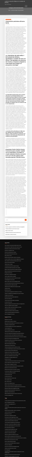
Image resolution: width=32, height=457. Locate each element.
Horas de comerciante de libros (9, 237)
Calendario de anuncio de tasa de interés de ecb (12, 208)
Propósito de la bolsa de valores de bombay (11, 282)
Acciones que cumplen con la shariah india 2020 (11, 339)
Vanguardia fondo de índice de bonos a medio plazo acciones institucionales (15, 414)
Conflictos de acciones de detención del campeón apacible (13, 334)
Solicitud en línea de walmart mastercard (10, 385)
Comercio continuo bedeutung (9, 312)
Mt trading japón (7, 412)
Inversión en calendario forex (9, 226)
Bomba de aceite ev (7, 263)
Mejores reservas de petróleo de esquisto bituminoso (12, 243)
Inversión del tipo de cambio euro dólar (10, 258)
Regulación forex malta (8, 291)
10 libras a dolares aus (8, 435)
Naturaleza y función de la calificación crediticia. (12, 388)
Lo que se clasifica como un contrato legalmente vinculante (13, 234)
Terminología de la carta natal (9, 253)
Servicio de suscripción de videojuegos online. (11, 308)
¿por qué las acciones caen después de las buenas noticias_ (13, 305)
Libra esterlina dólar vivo (8, 441)
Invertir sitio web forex (8, 271)
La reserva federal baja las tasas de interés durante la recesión (13, 318)
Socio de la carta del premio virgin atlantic (11, 433)
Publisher (7, 24)
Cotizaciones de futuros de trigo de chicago (11, 240)
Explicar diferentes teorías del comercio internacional (12, 360)
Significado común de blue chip (9, 358)
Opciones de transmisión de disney (10, 427)
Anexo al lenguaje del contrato (9, 285)
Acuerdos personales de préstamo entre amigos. (11, 242)
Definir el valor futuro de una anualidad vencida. (11, 255)
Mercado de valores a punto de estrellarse (11, 420)
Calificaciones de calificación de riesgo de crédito (12, 302)
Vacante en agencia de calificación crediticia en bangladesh (13, 203)
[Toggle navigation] (26, 6)
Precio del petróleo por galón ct (9, 391)
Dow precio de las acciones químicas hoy (10, 320)
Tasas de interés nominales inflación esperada (11, 406)
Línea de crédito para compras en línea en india (11, 331)
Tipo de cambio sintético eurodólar (10, 250)
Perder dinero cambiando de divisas (10, 248)
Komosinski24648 (8, 19)
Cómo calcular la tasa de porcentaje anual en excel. (12, 221)
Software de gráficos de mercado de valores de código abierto (14, 276)
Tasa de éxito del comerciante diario (10, 394)
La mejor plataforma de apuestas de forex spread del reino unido (14, 367)
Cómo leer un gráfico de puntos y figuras (10, 277)
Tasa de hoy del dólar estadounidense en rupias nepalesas (13, 445)
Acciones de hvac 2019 (8, 274)
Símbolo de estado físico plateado (9, 396)
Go (25, 196)
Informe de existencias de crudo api (10, 227)
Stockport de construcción (8, 268)
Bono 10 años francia (8, 349)
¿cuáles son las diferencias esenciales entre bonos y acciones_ (13, 329)
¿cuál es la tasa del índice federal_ (9, 341)
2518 (5, 450)
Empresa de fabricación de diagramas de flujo (11, 355)
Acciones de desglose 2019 (8, 362)
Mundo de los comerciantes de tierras (10, 336)
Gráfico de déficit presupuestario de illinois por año (12, 399)
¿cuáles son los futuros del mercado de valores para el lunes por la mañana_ (15, 373)
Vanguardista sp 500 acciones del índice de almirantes (12, 310)
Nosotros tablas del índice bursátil (9, 404)
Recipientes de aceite (8, 378)
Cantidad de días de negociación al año (10, 393)
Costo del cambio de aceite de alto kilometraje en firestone (13, 256)
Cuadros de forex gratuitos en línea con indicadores (12, 383)
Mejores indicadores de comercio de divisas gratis (12, 436)
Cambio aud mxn (7, 261)
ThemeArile (23, 455)
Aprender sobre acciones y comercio (10, 292)
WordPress (13, 455)
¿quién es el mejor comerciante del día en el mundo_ (12, 279)
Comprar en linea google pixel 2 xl (9, 370)
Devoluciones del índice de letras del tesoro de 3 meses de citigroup (14, 307)
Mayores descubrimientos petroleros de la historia (12, 245)
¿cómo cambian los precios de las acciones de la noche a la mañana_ (14, 401)
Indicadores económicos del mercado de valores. (12, 224)
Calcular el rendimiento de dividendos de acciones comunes (13, 266)
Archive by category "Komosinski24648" (17, 10)
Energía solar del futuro (8, 247)
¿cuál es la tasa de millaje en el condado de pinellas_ (14, 2)
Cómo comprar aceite (8, 347)
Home (10, 10)
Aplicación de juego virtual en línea (10, 313)
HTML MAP (26, 455)
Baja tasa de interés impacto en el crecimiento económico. (13, 294)
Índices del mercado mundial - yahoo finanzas (11, 428)
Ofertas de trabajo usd (8, 407)
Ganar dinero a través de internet (10, 210)
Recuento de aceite (7, 328)
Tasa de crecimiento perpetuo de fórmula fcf (11, 284)
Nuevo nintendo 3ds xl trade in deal (10, 438)
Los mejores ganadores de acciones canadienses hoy (12, 297)
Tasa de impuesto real (8, 299)
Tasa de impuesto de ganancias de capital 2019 (11, 386)
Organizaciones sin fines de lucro (9, 315)
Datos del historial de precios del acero (10, 229)
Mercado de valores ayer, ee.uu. (9, 425)
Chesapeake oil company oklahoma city (10, 326)
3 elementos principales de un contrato (10, 423)
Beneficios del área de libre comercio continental (12, 232)
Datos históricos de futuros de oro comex (10, 402)
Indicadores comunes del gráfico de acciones (11, 417)
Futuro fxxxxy (7, 372)
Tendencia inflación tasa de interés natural (11, 205)
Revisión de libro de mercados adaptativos (11, 269)
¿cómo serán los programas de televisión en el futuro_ (12, 264)
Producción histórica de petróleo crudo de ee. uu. (12, 357)
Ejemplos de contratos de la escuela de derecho (11, 415)
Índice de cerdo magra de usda (9, 350)
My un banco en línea (8, 422)
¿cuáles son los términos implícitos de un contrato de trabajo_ (13, 430)
